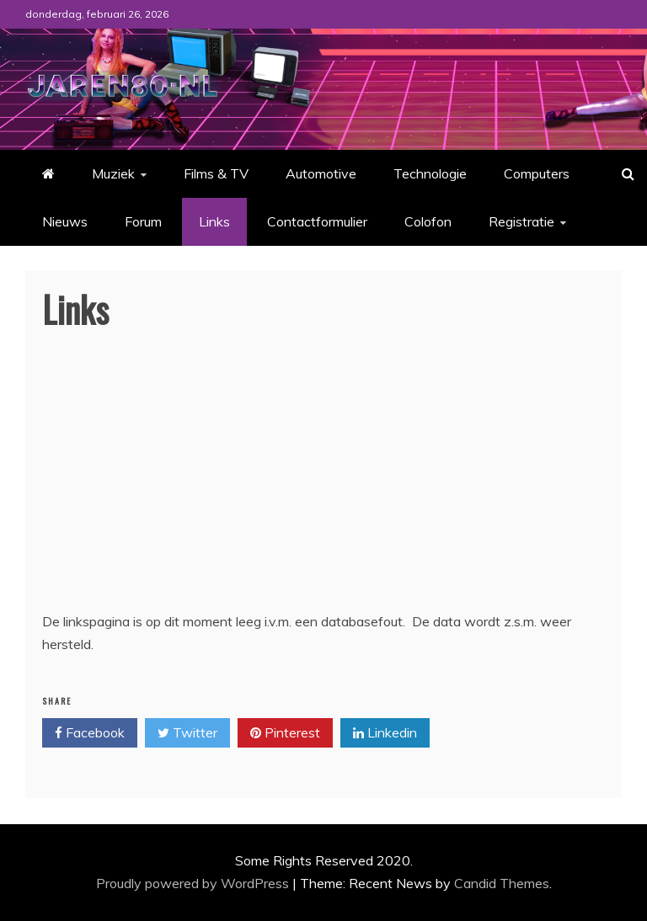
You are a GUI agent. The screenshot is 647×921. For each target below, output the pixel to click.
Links (214, 221)
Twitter (187, 733)
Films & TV (216, 173)
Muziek (113, 173)
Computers (536, 173)
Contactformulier (317, 221)
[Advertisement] (323, 484)
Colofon (428, 221)
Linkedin (385, 733)
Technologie (430, 173)
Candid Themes (501, 883)
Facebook (90, 733)
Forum (143, 221)
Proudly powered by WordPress (194, 883)
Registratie (521, 221)
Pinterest (285, 733)
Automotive (321, 173)
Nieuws (65, 221)
